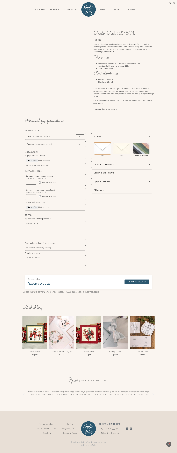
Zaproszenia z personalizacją (38, 135)
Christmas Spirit (35, 351)
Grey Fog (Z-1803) (115, 351)
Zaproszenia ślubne (47, 423)
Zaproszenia (112, 109)
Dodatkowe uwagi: (32, 252)
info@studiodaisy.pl (110, 432)
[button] (23, 393)
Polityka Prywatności (70, 428)
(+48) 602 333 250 (110, 428)
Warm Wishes (88, 351)
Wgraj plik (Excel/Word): (35, 155)
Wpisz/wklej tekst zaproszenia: (38, 218)
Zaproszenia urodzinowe (47, 428)
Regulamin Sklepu (70, 432)
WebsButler (92, 444)
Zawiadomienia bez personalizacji (40, 189)
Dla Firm (70, 423)
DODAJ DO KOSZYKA (137, 281)
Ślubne (104, 109)
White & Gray (142, 351)
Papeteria (47, 432)
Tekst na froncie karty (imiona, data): (40, 242)
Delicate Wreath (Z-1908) (62, 351)
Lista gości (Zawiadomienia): (36, 202)
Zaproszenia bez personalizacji (39, 143)
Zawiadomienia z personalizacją (39, 175)
